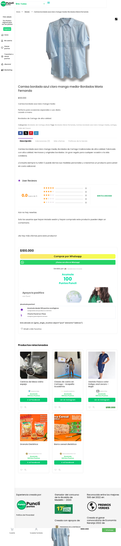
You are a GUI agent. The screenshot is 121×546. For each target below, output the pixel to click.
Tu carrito (12, 533)
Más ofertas (59, 141)
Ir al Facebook (33, 400)
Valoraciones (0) (42, 141)
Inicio (18, 12)
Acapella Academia (69, 391)
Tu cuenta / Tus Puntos (36, 533)
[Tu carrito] (12, 529)
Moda (27, 12)
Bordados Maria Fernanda (65, 125)
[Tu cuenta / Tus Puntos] (36, 529)
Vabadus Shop (103, 391)
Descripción (25, 141)
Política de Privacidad (25, 515)
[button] (49, 2)
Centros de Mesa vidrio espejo (31, 383)
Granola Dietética (29, 444)
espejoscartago (35, 391)
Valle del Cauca (24, 128)
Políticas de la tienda (77, 141)
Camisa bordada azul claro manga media (92, 125)
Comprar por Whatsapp (68, 256)
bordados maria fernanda (75, 269)
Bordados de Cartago (36, 125)
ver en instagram (67, 400)
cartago (113, 125)
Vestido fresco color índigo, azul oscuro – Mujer (98, 384)
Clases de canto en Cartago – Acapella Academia (64, 384)
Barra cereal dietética (65, 444)
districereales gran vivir (35, 453)
